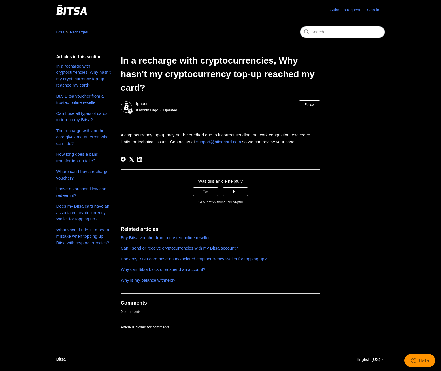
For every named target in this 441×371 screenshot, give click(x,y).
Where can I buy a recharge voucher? (82, 174)
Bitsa (60, 32)
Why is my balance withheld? (148, 280)
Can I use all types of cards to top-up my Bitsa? (82, 116)
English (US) (370, 359)
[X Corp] (131, 159)
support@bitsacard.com (218, 141)
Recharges (79, 32)
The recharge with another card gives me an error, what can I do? (83, 137)
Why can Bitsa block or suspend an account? (163, 269)
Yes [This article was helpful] (206, 192)
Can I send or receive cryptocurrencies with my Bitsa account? (179, 248)
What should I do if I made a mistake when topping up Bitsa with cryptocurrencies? (82, 236)
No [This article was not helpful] (235, 192)
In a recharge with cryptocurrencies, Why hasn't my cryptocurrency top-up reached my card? (83, 76)
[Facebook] (123, 159)
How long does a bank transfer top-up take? (77, 157)
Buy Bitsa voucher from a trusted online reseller (80, 99)
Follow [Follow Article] (310, 105)
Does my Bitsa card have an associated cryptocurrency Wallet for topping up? (83, 212)
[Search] (342, 32)
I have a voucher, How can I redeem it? (82, 192)
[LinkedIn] (139, 159)
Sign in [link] (373, 10)
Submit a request (345, 10)
